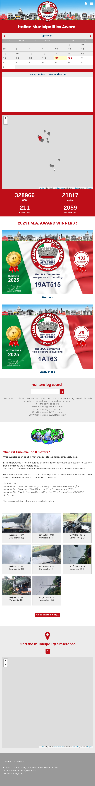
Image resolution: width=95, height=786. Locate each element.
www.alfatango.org (13, 773)
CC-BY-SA (75, 188)
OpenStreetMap (58, 188)
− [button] (5, 122)
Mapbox (89, 188)
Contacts (19, 761)
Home (8, 761)
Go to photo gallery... (47, 614)
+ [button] (5, 118)
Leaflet (42, 188)
